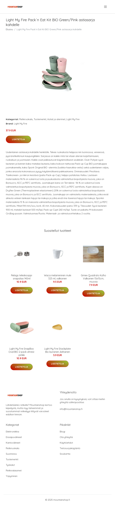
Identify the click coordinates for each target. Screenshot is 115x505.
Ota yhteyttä (66, 437)
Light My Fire (73, 119)
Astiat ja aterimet (56, 119)
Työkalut (10, 465)
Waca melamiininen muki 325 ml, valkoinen (57, 277)
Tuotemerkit (40, 119)
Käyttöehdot (66, 442)
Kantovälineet (13, 442)
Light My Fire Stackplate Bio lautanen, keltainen (57, 350)
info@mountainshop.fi (71, 409)
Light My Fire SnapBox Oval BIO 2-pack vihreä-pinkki (22, 352)
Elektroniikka (12, 431)
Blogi (62, 431)
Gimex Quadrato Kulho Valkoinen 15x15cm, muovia (93, 278)
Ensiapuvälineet (14, 437)
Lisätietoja (18, 139)
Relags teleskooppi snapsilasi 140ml (21, 277)
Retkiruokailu (26, 119)
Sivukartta (65, 453)
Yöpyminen (11, 476)
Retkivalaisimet (14, 470)
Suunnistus (11, 453)
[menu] (105, 7)
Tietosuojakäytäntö (70, 448)
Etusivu (9, 29)
